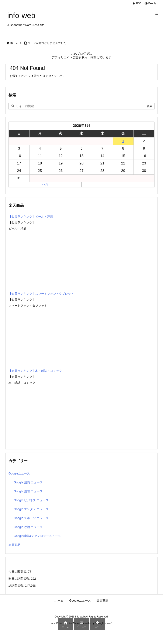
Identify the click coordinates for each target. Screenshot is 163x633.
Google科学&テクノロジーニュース (37, 536)
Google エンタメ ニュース (31, 509)
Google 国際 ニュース (28, 491)
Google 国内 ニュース (28, 482)
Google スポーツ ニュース (31, 518)
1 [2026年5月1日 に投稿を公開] (123, 141)
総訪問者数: (16, 585)
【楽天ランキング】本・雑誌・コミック (35, 370)
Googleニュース (19, 473)
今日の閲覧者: (18, 571)
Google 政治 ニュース (28, 527)
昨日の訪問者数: (19, 578)
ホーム (14, 43)
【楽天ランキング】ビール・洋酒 (30, 216)
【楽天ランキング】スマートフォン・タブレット (41, 293)
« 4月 (45, 184)
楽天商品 (14, 545)
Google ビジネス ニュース (31, 500)
